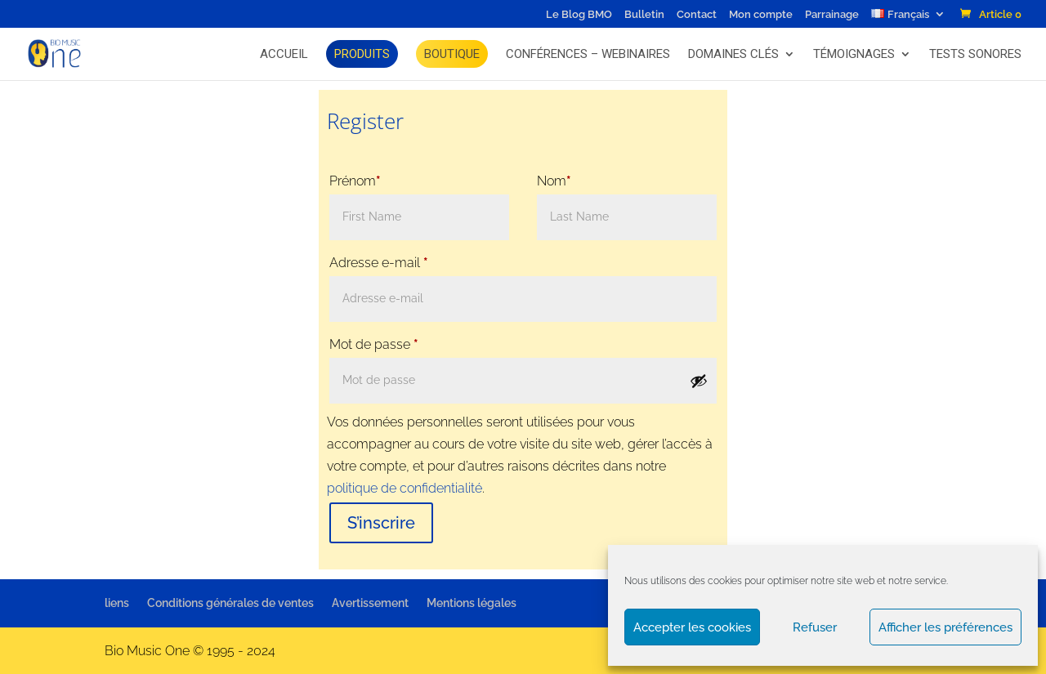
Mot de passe (373, 344)
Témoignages (854, 54)
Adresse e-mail (378, 262)
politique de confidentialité (404, 488)
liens (117, 602)
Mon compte (761, 14)
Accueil (284, 54)
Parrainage (832, 14)
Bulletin (644, 14)
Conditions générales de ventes (230, 602)
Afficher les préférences (945, 627)
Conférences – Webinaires (588, 54)
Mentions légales (471, 602)
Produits (362, 54)
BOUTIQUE (452, 54)
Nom (554, 181)
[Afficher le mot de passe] (699, 381)
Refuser (815, 627)
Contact (697, 14)
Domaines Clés (733, 54)
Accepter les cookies (692, 627)
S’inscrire (381, 523)
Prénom (355, 181)
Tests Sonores (975, 54)
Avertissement (370, 602)
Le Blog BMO (579, 14)
